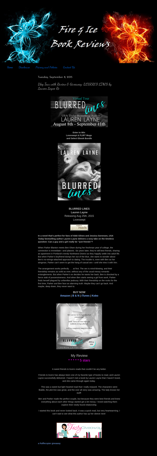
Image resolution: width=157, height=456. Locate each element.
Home (10, 67)
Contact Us (69, 67)
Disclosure (24, 67)
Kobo (95, 295)
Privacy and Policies (46, 67)
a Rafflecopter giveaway (49, 443)
